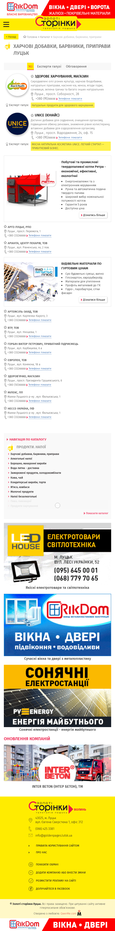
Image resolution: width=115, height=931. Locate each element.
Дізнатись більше (93, 215)
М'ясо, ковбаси (20, 487)
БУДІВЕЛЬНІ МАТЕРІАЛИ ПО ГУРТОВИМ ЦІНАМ (81, 265)
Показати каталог (96, 513)
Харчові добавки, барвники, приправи (35, 454)
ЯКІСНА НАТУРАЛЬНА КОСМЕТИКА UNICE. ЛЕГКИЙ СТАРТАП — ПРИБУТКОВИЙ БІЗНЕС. (68, 146)
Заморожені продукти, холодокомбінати (36, 473)
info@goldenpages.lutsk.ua (53, 835)
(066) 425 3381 (44, 829)
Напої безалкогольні (24, 496)
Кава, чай (17, 478)
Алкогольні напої (21, 458)
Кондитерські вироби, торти (28, 482)
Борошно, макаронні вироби (28, 463)
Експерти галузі (49, 66)
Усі (30, 66)
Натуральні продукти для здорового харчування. (63, 105)
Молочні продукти (22, 492)
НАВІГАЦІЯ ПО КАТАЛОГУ (26, 439)
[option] (57, 769)
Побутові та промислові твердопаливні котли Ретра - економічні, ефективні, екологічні (83, 169)
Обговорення (76, 66)
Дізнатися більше (93, 300)
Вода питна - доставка (25, 468)
